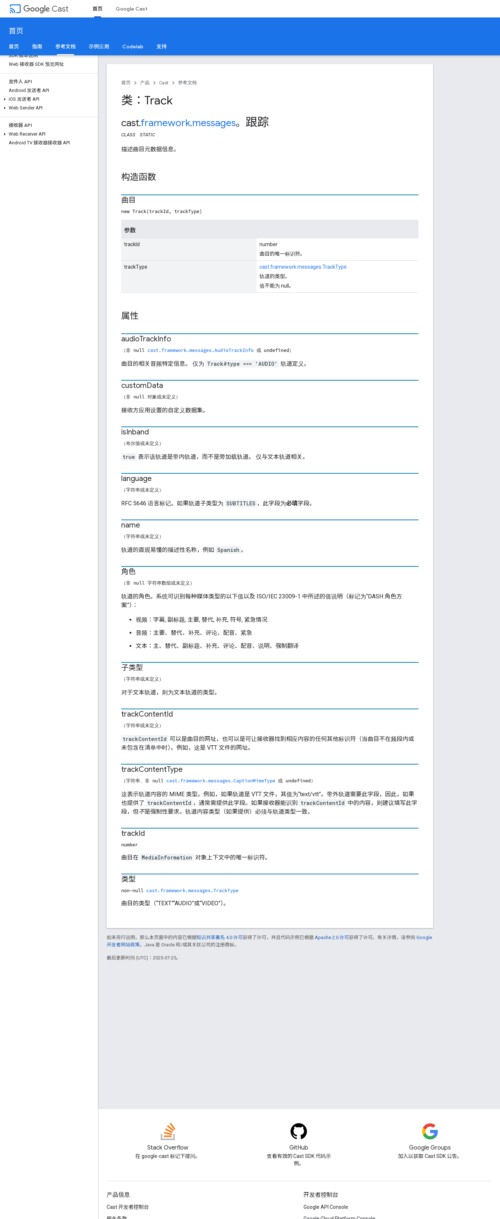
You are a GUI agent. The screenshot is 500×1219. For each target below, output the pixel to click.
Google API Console (325, 1207)
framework (165, 123)
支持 (161, 46)
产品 (145, 82)
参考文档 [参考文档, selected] (65, 46)
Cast (45, 9)
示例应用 (99, 46)
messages (214, 123)
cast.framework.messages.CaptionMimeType (220, 780)
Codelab (132, 46)
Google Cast (131, 8)
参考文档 (187, 82)
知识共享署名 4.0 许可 (220, 937)
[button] (47, 99)
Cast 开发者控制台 (128, 1207)
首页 (16, 31)
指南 (37, 46)
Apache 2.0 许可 (332, 937)
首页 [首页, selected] (97, 8)
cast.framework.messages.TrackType (303, 267)
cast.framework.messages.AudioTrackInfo (200, 350)
